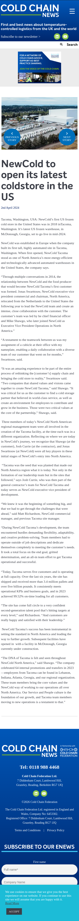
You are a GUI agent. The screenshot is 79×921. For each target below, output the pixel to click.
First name (39, 862)
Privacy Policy (55, 830)
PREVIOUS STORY (12, 137)
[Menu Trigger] (72, 11)
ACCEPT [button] (14, 911)
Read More (12, 903)
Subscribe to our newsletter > (22, 36)
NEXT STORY (67, 137)
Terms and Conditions (27, 830)
